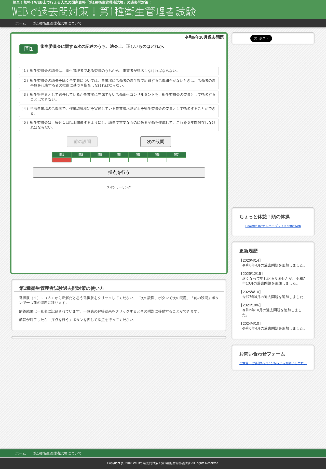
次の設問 (155, 141)
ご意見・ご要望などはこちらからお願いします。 (273, 363)
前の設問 (82, 141)
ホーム (20, 23)
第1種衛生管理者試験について (57, 23)
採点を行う (119, 172)
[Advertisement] (75, 228)
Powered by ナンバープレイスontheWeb (273, 226)
